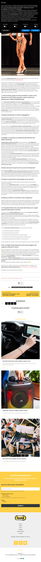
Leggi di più (5, 367)
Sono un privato (4, 495)
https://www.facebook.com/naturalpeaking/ (28, 267)
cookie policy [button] (19, 9)
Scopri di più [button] (5, 30)
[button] (39, 2)
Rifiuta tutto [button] (25, 30)
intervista (29, 287)
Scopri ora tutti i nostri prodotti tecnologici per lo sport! (12, 278)
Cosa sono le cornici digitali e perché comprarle (14, 458)
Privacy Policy (9, 501)
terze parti (20, 10)
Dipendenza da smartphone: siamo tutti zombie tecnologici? (11, 294)
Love (20, 312)
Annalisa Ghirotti (19, 79)
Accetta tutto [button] (35, 30)
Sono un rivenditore (5, 496)
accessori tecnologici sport (18, 287)
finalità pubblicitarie (14, 13)
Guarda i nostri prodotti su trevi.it (20, 536)
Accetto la (3, 501)
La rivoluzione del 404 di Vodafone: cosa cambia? (32, 294)
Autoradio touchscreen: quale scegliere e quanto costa (16, 361)
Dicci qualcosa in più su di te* (7, 493)
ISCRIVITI (20, 505)
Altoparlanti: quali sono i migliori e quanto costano (15, 410)
